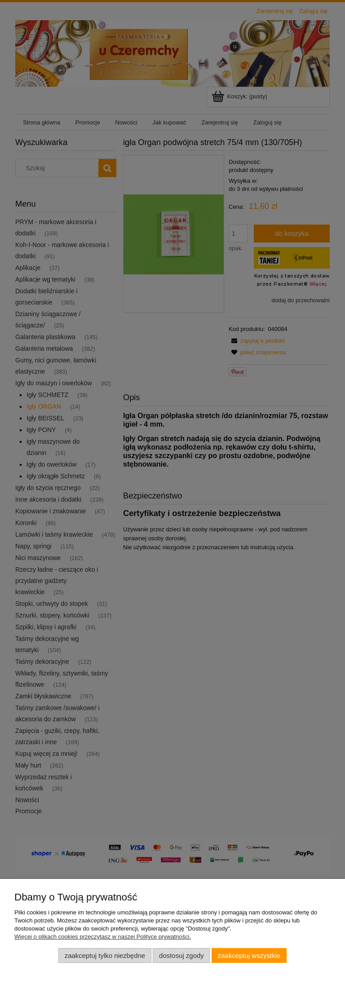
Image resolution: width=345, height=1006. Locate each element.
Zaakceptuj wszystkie (249, 955)
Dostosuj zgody (181, 955)
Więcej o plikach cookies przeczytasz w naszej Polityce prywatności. (102, 936)
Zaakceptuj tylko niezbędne (105, 955)
